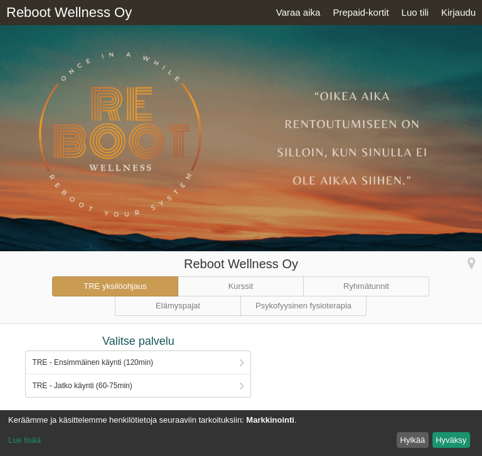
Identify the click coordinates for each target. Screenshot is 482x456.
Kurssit (241, 286)
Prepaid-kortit (360, 12)
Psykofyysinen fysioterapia (303, 305)
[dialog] (241, 433)
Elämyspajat (178, 305)
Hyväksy (451, 440)
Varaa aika (298, 12)
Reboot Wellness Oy (69, 12)
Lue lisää (24, 440)
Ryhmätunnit (366, 286)
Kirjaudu (458, 12)
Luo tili (415, 12)
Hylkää (413, 440)
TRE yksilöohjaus (114, 286)
